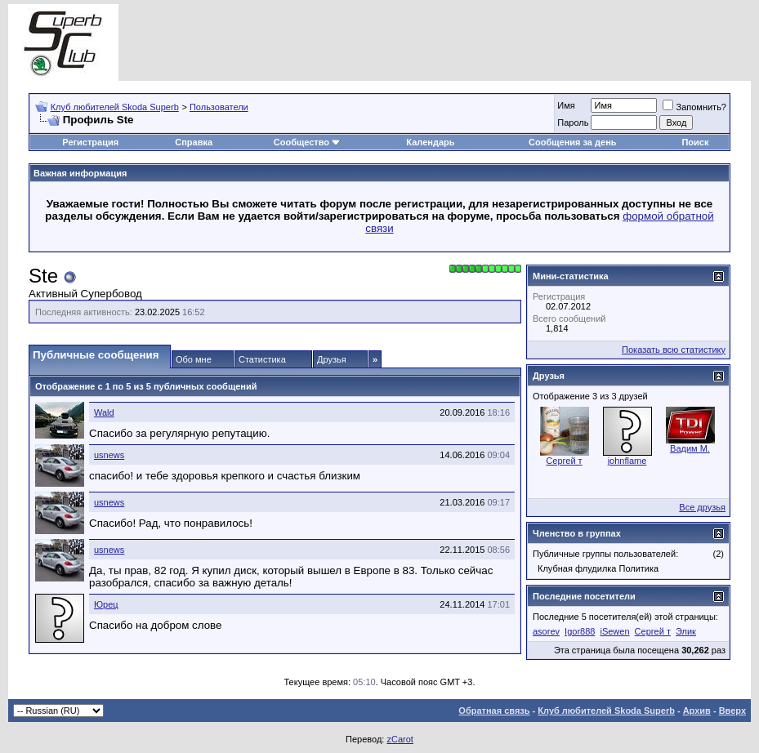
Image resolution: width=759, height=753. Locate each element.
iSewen (614, 631)
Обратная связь (493, 710)
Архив (697, 710)
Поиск (694, 142)
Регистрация (90, 142)
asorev (546, 631)
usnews (109, 455)
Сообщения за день (572, 142)
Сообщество (307, 142)
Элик (686, 631)
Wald (104, 412)
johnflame (627, 461)
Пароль (572, 122)
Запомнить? (694, 107)
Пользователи (219, 107)
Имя (565, 105)
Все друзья (702, 507)
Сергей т (564, 461)
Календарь (430, 142)
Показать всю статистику (674, 349)
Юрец (106, 604)
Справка (193, 142)
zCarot (399, 739)
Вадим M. (690, 448)
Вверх (732, 710)
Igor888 (580, 631)
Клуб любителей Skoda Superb (115, 107)
